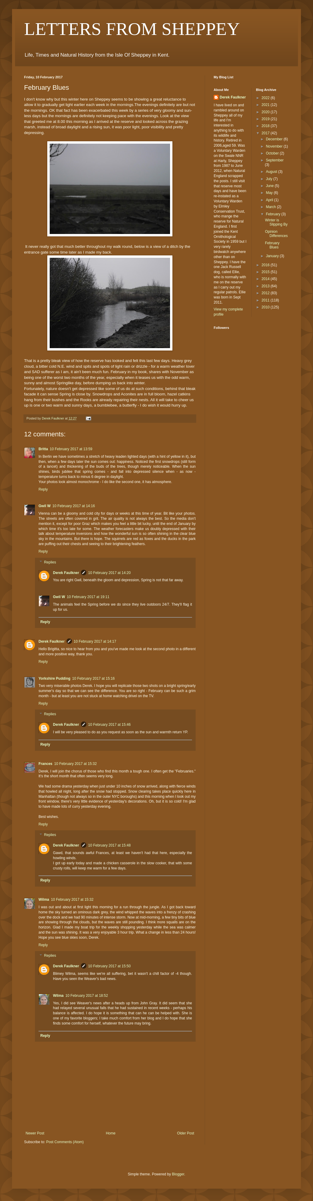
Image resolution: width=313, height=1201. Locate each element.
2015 (266, 272)
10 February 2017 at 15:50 (109, 966)
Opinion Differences (276, 233)
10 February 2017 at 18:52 (86, 996)
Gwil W (45, 506)
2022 (266, 98)
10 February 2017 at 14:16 (73, 506)
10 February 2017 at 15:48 (109, 845)
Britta (43, 449)
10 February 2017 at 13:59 (71, 449)
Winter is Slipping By (276, 222)
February (273, 214)
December (275, 139)
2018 (266, 126)
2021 (266, 105)
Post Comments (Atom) (65, 1142)
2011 (266, 300)
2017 (266, 133)
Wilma (44, 899)
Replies (50, 562)
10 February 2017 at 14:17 (95, 641)
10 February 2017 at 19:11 (88, 597)
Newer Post (35, 1133)
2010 (266, 307)
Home (111, 1133)
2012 (266, 293)
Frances (45, 764)
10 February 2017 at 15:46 (109, 724)
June (270, 186)
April (270, 200)
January (273, 256)
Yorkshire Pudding (54, 678)
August (272, 172)
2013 (266, 286)
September (275, 160)
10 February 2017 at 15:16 (93, 678)
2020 (266, 112)
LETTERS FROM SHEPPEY (132, 29)
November (275, 146)
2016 (266, 265)
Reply (43, 489)
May (270, 193)
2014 (266, 279)
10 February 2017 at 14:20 (109, 573)
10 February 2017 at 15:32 (75, 764)
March (271, 207)
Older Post (185, 1133)
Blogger (178, 1174)
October (273, 153)
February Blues (272, 245)
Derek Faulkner (66, 573)
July (269, 179)
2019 (266, 119)
